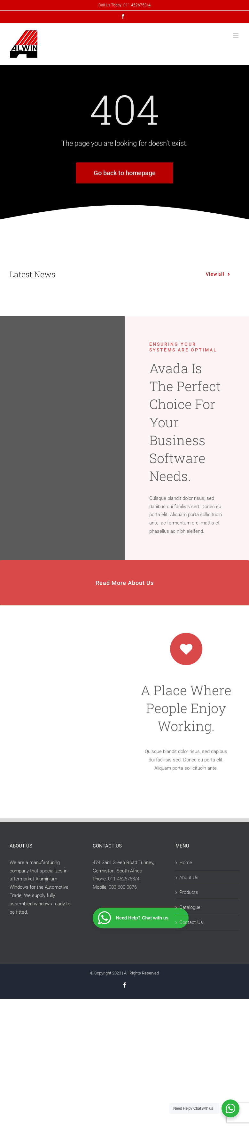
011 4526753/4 (123, 879)
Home (185, 862)
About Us (188, 877)
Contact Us (191, 922)
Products (188, 892)
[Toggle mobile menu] (236, 35)
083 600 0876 (123, 887)
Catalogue (189, 907)
